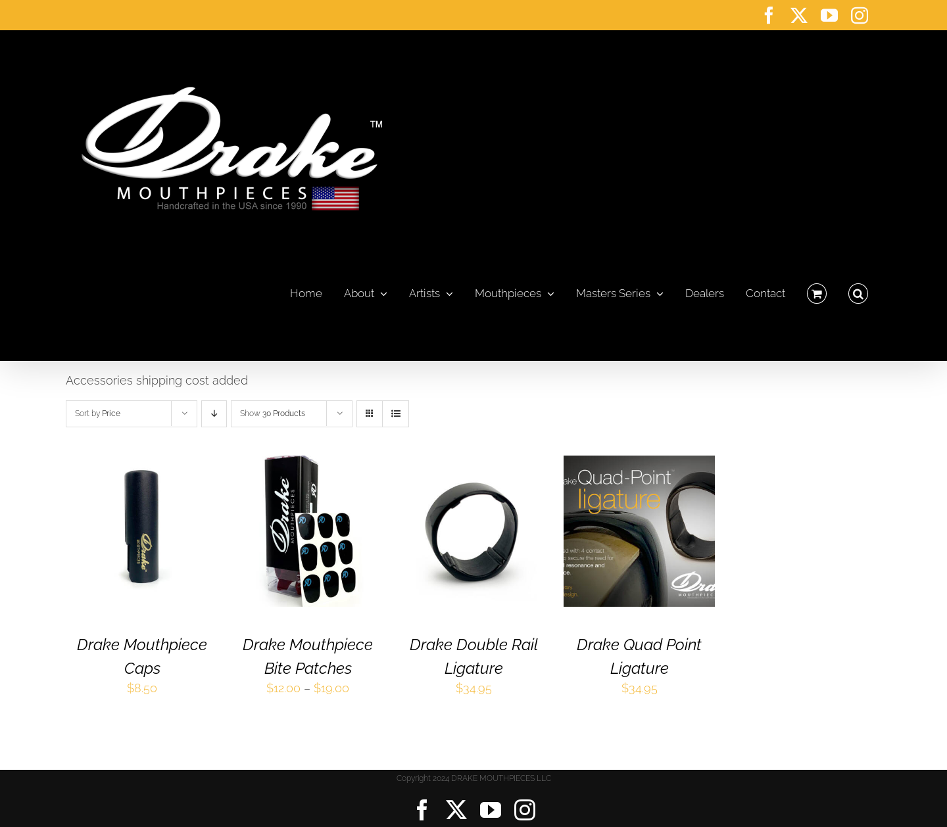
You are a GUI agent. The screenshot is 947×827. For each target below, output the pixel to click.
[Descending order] (214, 413)
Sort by (97, 413)
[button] (858, 290)
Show (272, 413)
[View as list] (395, 414)
